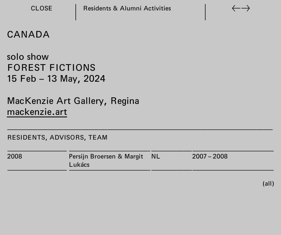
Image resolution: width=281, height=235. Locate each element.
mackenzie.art (37, 111)
